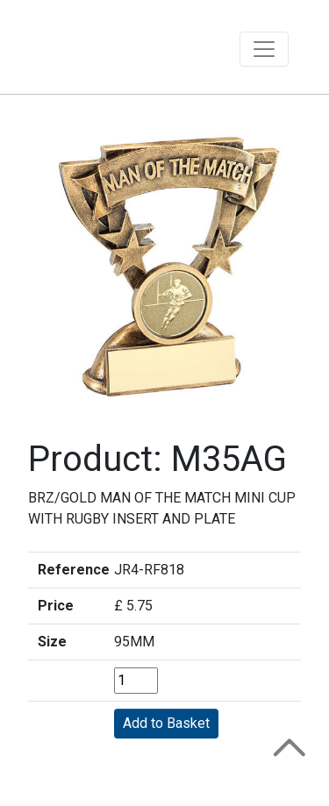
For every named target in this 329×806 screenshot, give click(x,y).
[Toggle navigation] (264, 49)
